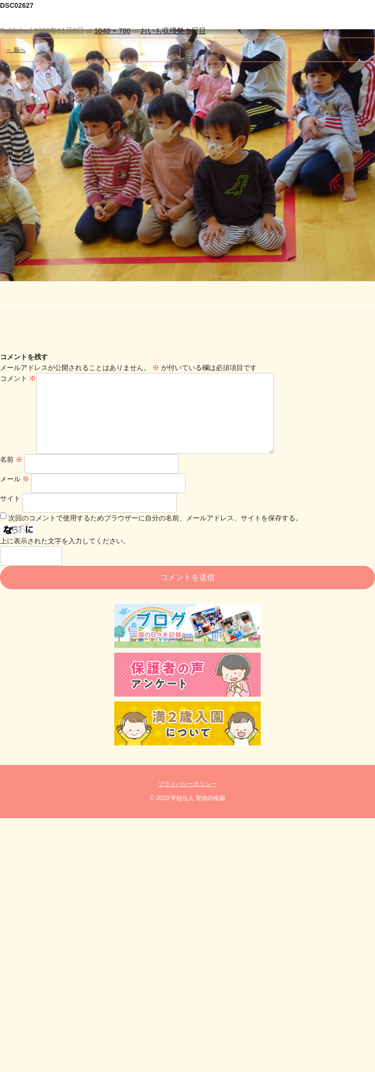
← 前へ (15, 49)
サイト (10, 514)
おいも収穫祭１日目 (173, 31)
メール (14, 494)
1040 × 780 (112, 31)
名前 (11, 475)
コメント (18, 378)
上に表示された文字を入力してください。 (65, 556)
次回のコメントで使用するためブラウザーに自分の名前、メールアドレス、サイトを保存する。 (155, 533)
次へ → (359, 49)
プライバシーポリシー (187, 799)
